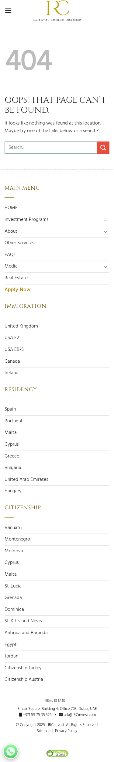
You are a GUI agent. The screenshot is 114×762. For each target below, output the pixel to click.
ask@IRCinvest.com (77, 715)
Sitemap (43, 731)
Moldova (14, 551)
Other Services (19, 243)
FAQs (10, 255)
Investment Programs (27, 220)
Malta (11, 433)
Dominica (14, 610)
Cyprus (12, 444)
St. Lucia (13, 586)
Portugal (13, 421)
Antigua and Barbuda (26, 633)
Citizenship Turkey (23, 668)
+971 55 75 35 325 (35, 715)
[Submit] (103, 147)
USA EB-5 (14, 350)
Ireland (12, 373)
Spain (10, 409)
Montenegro (17, 539)
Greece (12, 456)
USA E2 (12, 338)
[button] (8, 10)
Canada (12, 361)
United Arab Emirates (26, 480)
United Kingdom (21, 326)
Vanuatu (13, 528)
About (11, 231)
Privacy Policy (66, 731)
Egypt (11, 645)
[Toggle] (105, 220)
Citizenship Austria (24, 680)
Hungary (13, 491)
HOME (11, 208)
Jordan (11, 656)
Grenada (13, 598)
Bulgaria (13, 468)
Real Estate (16, 278)
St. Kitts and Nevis (23, 621)
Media (11, 266)
